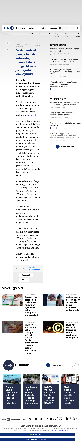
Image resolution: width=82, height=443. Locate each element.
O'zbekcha (63, 28)
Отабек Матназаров (34, 268)
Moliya (41, 34)
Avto (49, 34)
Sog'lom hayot (57, 35)
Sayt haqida (15, 419)
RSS (24, 419)
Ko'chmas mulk (68, 35)
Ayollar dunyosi (78, 35)
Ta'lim (32, 34)
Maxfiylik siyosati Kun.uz (59, 430)
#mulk (24, 280)
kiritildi (33, 114)
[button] (71, 365)
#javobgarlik (26, 275)
